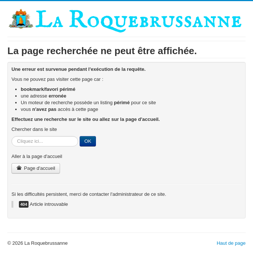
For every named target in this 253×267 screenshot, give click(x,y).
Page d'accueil (35, 168)
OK (87, 141)
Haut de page (231, 243)
